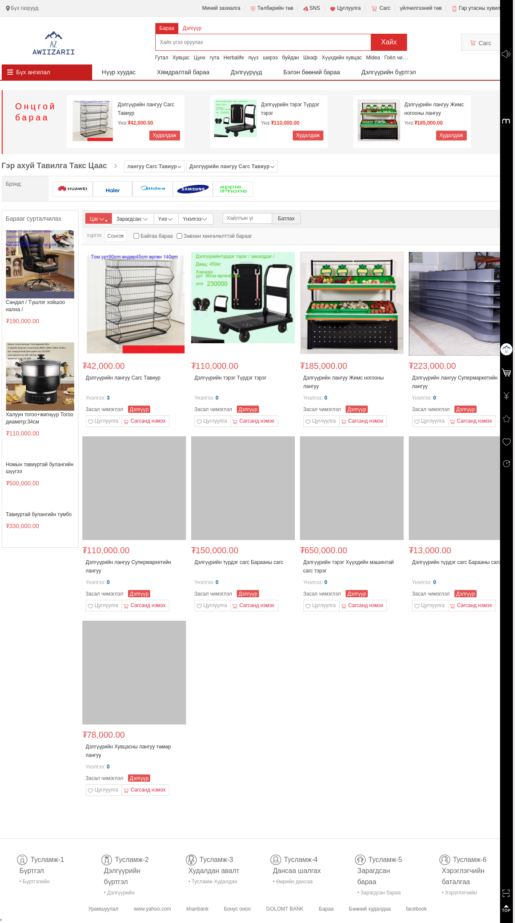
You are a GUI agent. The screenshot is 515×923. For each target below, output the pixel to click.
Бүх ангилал (33, 72)
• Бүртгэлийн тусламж (35, 883)
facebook (416, 909)
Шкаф (310, 58)
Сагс (380, 8)
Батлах (286, 219)
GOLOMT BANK (285, 909)
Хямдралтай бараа (183, 72)
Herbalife (234, 58)
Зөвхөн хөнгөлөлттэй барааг (218, 236)
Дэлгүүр (192, 28)
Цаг (98, 219)
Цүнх (200, 58)
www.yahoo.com (152, 909)
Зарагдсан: (132, 218)
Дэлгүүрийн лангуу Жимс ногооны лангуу (434, 109)
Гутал (162, 58)
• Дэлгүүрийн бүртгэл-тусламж (124, 894)
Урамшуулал (103, 909)
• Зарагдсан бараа (379, 893)
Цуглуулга (345, 8)
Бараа (167, 28)
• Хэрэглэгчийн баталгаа (459, 894)
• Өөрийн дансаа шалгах (293, 883)
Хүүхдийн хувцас (342, 58)
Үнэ (166, 218)
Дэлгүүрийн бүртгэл (388, 72)
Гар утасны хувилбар (484, 8)
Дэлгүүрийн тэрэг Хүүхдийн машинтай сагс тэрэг (348, 566)
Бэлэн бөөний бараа (311, 72)
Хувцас (180, 58)
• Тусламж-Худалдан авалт (213, 883)
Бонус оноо (237, 909)
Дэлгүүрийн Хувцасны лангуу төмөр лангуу (128, 751)
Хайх (389, 42)
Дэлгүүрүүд (246, 72)
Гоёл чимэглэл (401, 58)
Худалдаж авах (165, 136)
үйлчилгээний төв (421, 8)
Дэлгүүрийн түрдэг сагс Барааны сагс (239, 562)
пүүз (253, 58)
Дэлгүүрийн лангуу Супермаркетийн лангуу (455, 382)
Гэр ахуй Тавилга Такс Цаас (54, 165)
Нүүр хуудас (119, 72)
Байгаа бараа (157, 236)
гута (214, 58)
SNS (311, 8)
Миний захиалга (221, 8)
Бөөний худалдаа (370, 909)
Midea (373, 58)
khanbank (197, 909)
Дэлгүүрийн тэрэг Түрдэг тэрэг (290, 109)
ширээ (270, 58)
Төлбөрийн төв (271, 8)
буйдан (290, 58)
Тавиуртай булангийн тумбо (39, 514)
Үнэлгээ (195, 218)
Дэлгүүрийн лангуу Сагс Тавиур (146, 109)
